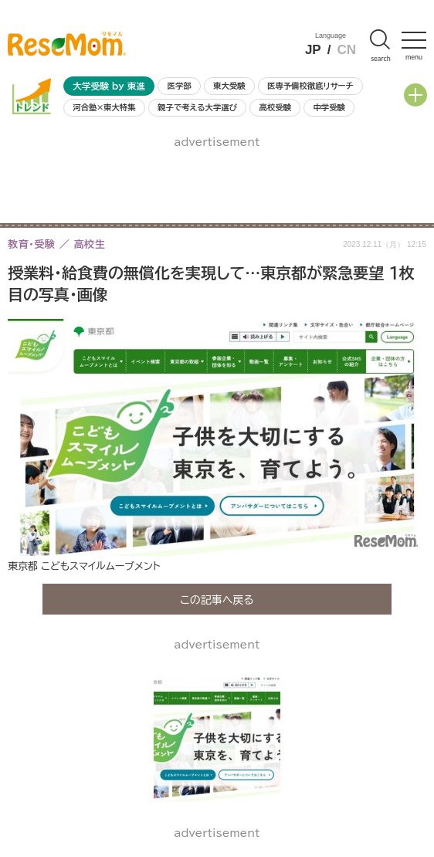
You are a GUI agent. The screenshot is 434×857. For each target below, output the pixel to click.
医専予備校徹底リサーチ (310, 86)
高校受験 (275, 107)
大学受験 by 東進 (109, 86)
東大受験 (229, 86)
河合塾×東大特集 (104, 107)
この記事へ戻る (217, 599)
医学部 (180, 86)
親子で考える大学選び (197, 107)
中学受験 (329, 107)
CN (346, 49)
